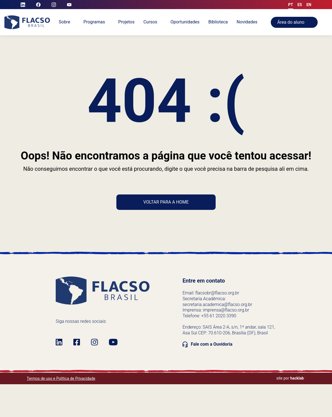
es (300, 4)
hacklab (297, 378)
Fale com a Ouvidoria (211, 344)
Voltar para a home (166, 202)
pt (290, 4)
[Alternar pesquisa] (329, 22)
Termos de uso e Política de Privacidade (61, 378)
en (308, 4)
